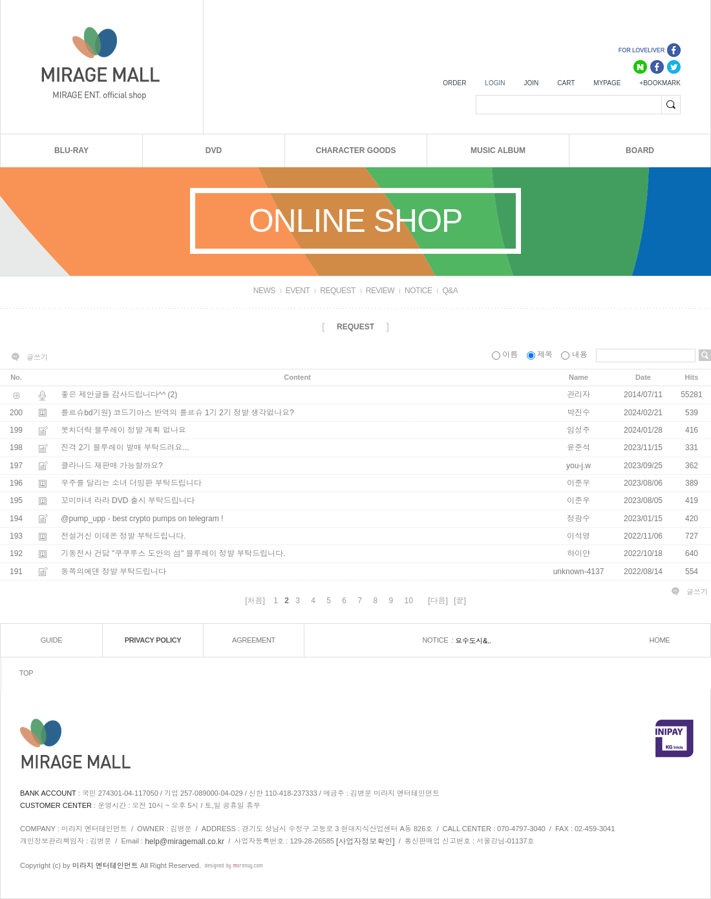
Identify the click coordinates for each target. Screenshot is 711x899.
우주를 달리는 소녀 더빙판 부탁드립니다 (131, 483)
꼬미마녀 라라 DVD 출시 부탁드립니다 (128, 501)
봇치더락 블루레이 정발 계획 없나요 (123, 430)
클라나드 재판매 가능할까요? (111, 465)
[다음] (438, 600)
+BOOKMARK (660, 83)
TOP (26, 673)
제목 (541, 354)
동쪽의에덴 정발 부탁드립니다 (113, 571)
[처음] (255, 600)
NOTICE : (438, 640)
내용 (575, 354)
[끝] (460, 600)
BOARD (640, 150)
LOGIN (495, 83)
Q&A (450, 290)
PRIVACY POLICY (153, 640)
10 (408, 600)
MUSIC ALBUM (498, 150)
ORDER (454, 83)
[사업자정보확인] (365, 840)
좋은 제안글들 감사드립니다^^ (113, 395)
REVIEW (380, 290)
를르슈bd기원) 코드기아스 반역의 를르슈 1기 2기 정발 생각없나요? (177, 412)
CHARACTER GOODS (355, 150)
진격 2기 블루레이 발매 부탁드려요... (125, 448)
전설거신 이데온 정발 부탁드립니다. (123, 536)
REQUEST (338, 290)
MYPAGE (607, 83)
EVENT (298, 290)
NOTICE (418, 290)
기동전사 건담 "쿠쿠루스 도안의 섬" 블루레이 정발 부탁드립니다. (173, 554)
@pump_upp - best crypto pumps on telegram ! (142, 518)
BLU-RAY (71, 150)
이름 (506, 354)
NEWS (264, 290)
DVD (214, 150)
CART (566, 83)
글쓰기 (37, 357)
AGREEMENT (253, 640)
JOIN (531, 83)
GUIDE (51, 640)
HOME (660, 640)
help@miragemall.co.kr (184, 840)
